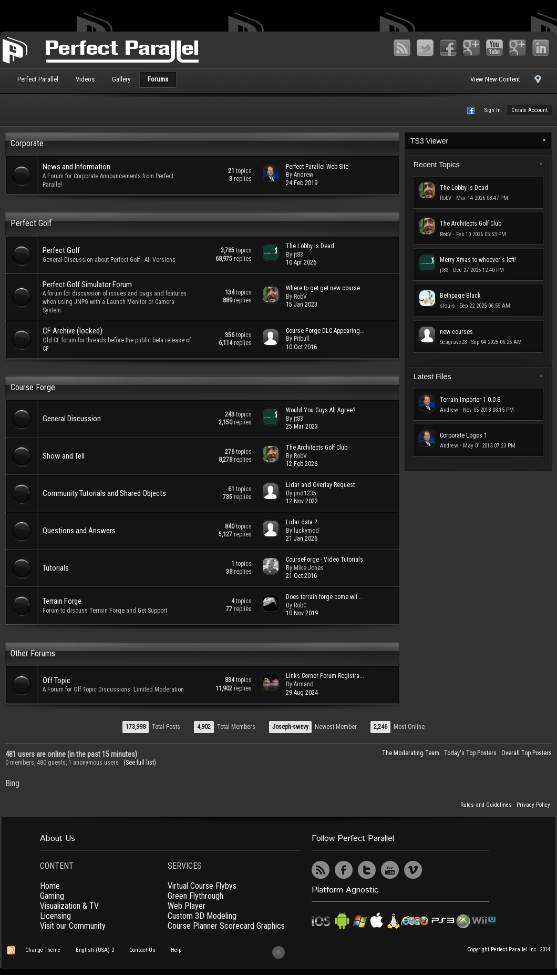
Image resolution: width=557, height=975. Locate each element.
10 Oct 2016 (301, 347)
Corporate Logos (463, 435)
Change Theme (42, 950)
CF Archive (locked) (72, 331)
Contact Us (142, 950)
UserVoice (436, 870)
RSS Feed (402, 47)
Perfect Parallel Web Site (317, 166)
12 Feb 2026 (301, 464)
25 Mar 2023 (302, 426)
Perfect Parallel (37, 79)
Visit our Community (73, 926)
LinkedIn (540, 47)
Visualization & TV (69, 906)
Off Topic (56, 680)
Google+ (471, 47)
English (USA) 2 (95, 950)
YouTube (494, 47)
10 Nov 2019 (302, 613)
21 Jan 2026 (301, 538)
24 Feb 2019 (301, 183)
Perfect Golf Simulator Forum (87, 284)
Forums (158, 79)
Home (50, 886)
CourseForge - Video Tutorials (324, 559)
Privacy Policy (533, 804)
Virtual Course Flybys (202, 886)
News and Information (76, 166)
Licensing (55, 916)
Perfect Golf (31, 223)
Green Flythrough (195, 896)
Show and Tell (64, 456)
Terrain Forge (62, 601)
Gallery (121, 79)
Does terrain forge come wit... (324, 597)
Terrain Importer (470, 399)
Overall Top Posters (526, 753)
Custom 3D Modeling (202, 916)
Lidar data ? (301, 522)
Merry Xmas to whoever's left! (478, 259)
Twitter (425, 47)
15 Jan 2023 (301, 304)
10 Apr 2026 (301, 262)
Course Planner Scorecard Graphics (226, 926)
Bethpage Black (460, 295)
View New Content (495, 79)
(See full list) (139, 762)
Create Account (529, 110)
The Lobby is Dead (310, 246)
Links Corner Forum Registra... (325, 675)
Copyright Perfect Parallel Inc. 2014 (508, 949)
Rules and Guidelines (486, 804)
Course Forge (33, 387)
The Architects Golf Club (316, 447)
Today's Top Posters (470, 753)
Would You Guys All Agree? (320, 410)
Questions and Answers (79, 530)
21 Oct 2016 (301, 576)
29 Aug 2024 (302, 692)
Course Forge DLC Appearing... (325, 330)
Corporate (27, 143)
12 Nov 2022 (302, 501)
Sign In (492, 110)
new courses (456, 332)
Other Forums (33, 653)
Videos (85, 79)
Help (176, 950)
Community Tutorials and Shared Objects (104, 493)
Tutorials (56, 568)
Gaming (52, 896)
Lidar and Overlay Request (320, 485)
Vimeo (517, 47)
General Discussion (72, 418)
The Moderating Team (410, 753)
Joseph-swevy (290, 726)
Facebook (448, 47)
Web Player (186, 906)
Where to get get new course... (325, 288)
